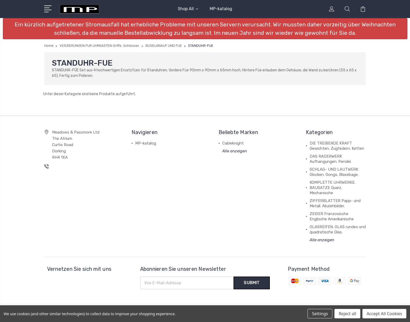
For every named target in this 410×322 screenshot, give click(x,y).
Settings (320, 314)
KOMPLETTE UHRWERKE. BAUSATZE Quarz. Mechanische (332, 187)
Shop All (188, 8)
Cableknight (233, 143)
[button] (205, 28)
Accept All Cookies (384, 314)
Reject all (347, 314)
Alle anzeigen (234, 151)
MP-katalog (221, 8)
